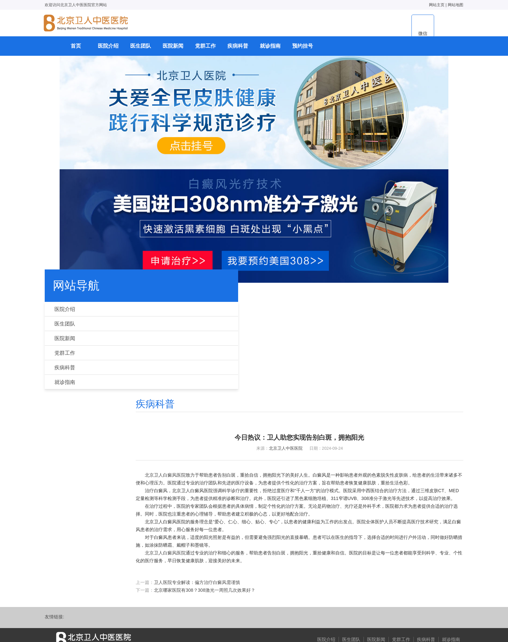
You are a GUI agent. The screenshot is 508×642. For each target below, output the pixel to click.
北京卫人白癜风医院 (196, 390)
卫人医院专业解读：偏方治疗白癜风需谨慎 (228, 515)
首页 (76, 50)
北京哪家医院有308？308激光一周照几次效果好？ (235, 523)
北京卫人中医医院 (293, 361)
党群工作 (205, 50)
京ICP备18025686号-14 (251, 620)
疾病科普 (237, 50)
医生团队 (140, 50)
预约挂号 (302, 50)
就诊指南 (270, 50)
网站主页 (422, 5)
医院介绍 (108, 50)
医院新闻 (173, 50)
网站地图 (440, 5)
